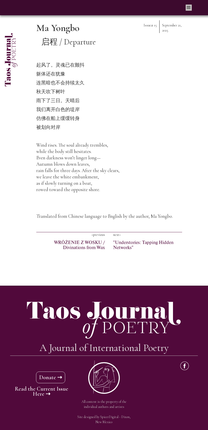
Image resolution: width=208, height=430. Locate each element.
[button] (188, 7)
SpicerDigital (109, 417)
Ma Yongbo (57, 28)
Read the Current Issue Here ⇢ (41, 391)
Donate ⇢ (50, 377)
